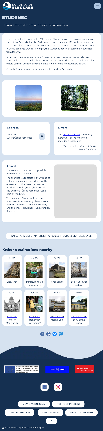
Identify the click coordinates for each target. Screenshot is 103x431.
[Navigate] (42, 136)
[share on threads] (48, 334)
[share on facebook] (42, 334)
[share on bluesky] (54, 334)
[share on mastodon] (61, 334)
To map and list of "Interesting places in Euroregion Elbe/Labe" (51, 236)
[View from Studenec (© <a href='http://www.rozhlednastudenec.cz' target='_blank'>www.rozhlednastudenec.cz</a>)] (28, 98)
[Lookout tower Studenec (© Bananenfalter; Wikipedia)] (74, 98)
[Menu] (97, 6)
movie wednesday (34, 404)
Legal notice (50, 412)
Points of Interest (68, 404)
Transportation (19, 412)
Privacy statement (81, 412)
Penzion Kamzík (71, 134)
